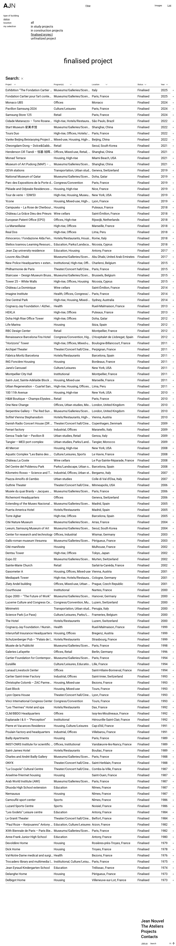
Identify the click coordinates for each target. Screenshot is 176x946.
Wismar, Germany (103, 534)
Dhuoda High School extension (26, 787)
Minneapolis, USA (103, 485)
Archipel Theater (16, 349)
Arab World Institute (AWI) (23, 781)
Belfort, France (102, 818)
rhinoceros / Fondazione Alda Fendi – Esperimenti (30, 238)
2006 (164, 485)
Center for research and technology (29, 534)
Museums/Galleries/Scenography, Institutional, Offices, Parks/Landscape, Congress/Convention (73, 491)
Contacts (149, 936)
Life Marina (13, 325)
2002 (164, 547)
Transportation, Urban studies (73, 170)
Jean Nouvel (152, 921)
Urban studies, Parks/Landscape (73, 442)
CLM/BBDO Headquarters (23, 713)
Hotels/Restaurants (67, 355)
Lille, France (100, 664)
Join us (144, 943)
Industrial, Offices (65, 429)
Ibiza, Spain (99, 325)
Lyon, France (100, 201)
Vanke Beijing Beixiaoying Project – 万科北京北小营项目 (30, 139)
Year (164, 84)
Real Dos (11, 232)
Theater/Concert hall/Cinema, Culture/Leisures (73, 769)
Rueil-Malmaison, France (108, 306)
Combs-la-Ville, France (106, 769)
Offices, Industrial (65, 534)
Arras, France (100, 522)
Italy (94, 90)
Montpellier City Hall (19, 374)
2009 (164, 423)
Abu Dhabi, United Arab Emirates (113, 257)
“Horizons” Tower (17, 343)
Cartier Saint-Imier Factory (23, 676)
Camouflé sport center (20, 800)
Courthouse (13, 590)
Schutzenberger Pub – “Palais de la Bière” (30, 639)
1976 (164, 855)
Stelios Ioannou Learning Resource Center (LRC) (30, 244)
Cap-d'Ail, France (103, 726)
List (169, 5)
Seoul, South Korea (104, 146)
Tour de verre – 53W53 (21, 195)
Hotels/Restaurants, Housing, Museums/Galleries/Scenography (73, 238)
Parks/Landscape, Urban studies (73, 466)
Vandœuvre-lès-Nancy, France (112, 744)
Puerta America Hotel (20, 510)
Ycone (10, 201)
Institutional (61, 374)
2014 (164, 288)
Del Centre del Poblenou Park (25, 466)
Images (158, 5)
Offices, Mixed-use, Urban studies (73, 584)
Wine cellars (62, 213)
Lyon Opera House (18, 695)
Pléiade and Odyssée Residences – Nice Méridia (30, 189)
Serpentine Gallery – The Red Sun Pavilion (30, 411)
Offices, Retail (63, 652)
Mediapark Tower (17, 578)
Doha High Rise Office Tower (25, 318)
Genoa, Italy (99, 436)
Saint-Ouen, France (104, 775)
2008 (164, 448)
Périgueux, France (104, 541)
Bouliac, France (102, 750)
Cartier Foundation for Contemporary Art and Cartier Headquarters (30, 658)
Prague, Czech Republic (107, 584)
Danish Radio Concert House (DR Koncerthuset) (30, 423)
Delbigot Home (15, 880)
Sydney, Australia (103, 300)
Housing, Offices (65, 633)
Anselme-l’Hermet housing (23, 775)
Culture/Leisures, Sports (70, 454)
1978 (164, 849)
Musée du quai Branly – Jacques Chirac (30, 491)
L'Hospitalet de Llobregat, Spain (112, 337)
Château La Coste (17, 460)
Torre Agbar (13, 516)
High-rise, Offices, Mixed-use (72, 343)
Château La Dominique (21, 288)
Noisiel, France (102, 806)
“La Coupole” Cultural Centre (24, 769)
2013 (164, 306)
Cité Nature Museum (19, 522)
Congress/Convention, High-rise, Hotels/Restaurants (73, 337)
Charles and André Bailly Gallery (26, 757)
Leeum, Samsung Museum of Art (27, 528)
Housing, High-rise (66, 158)
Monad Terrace (16, 158)
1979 (164, 843)
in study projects (42, 26)
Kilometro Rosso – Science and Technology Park (30, 473)
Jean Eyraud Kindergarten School (28, 868)
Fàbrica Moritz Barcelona (22, 355)
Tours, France (101, 689)
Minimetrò (12, 608)
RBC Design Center (18, 331)
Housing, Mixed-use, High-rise (73, 201)
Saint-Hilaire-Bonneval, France (112, 670)
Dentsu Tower (15, 553)
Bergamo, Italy (101, 473)
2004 (164, 522)
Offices (58, 102)
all (32, 22)
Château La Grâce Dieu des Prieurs (28, 213)
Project (11, 84)
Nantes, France (102, 590)
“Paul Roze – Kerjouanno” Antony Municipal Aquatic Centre (30, 824)
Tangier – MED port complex (24, 442)
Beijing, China (101, 139)
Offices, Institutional (67, 744)
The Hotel (12, 621)
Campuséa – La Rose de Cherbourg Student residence (30, 207)
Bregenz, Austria (102, 633)
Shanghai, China (102, 127)
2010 (164, 392)
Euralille (11, 664)
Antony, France (102, 250)
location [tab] (7, 22)
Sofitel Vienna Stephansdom (24, 417)
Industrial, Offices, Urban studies (73, 473)
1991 (164, 726)
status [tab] (6, 19)
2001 (164, 571)
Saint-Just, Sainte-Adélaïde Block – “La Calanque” (30, 380)
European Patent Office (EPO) (25, 220)
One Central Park (17, 300)
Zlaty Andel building (18, 584)
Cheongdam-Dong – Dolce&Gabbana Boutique (30, 146)
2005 (164, 504)
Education (60, 787)
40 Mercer (12, 448)
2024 (164, 102)
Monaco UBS (14, 102)
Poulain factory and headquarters (28, 732)
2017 (164, 250)
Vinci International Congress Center (29, 701)
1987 (164, 769)
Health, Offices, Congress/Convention (73, 294)
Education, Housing (67, 250)
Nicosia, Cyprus (102, 244)
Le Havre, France (103, 454)
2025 (164, 90)
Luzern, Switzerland (105, 602)
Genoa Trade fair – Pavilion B (25, 436)
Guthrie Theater (16, 485)
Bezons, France (102, 682)
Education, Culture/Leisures (72, 824)
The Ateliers (152, 926)
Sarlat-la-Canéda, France (108, 565)
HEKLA (10, 312)
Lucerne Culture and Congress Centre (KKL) (30, 602)
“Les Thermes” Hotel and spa (25, 707)
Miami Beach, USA (104, 158)
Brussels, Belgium (103, 275)
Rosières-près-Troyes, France (111, 843)
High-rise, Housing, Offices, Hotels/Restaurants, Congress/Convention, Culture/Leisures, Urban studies (73, 386)
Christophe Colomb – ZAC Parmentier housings (30, 682)
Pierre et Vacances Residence (25, 726)
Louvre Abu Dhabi (17, 257)
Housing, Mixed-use (67, 380)
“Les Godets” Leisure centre (24, 812)
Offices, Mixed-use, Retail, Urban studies (73, 152)
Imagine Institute (17, 294)
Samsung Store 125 (18, 115)
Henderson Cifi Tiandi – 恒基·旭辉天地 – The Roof (30, 152)
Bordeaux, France (103, 362)
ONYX (9, 763)
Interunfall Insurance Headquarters (29, 633)
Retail (57, 115)
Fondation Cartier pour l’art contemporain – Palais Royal (30, 96)
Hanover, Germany (104, 596)
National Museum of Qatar (23, 176)
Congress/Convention (68, 183)
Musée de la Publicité (20, 645)
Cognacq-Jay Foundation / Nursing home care (30, 627)
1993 (164, 676)
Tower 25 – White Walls (21, 281)
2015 (164, 263)
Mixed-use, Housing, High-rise (73, 139)
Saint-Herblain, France (106, 763)
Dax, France (99, 707)
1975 (164, 861)
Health (58, 306)
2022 (164, 121)
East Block (13, 689)
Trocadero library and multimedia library (30, 861)
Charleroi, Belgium (104, 263)
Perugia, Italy (100, 608)
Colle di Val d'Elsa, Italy (107, 479)
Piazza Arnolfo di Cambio (22, 479)
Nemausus (13, 794)
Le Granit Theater (17, 818)
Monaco (97, 102)
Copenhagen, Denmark (107, 423)
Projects (148, 931)
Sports (58, 800)
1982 (164, 824)
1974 (164, 868)
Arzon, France (101, 824)
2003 (164, 534)
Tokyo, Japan (100, 553)
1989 (164, 738)
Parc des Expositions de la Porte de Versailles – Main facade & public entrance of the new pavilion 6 (30, 183)
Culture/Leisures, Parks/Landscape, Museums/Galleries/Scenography (73, 615)
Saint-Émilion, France (106, 213)
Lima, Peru (99, 232)
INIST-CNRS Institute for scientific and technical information (30, 744)
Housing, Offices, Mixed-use (72, 571)
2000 (164, 590)
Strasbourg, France (104, 639)
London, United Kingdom (108, 405)
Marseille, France (103, 226)
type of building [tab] (11, 15)
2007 (164, 473)
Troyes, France (101, 849)
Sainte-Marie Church (19, 565)
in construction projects (47, 30)
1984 (164, 812)
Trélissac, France (103, 868)
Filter (88, 5)
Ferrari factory (15, 429)
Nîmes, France (101, 787)
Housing (59, 207)
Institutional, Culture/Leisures (73, 861)
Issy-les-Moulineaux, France (110, 713)
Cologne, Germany (104, 578)
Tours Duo (12, 133)
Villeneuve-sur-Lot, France (109, 880)
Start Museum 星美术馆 (21, 127)
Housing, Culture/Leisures (71, 726)
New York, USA (102, 195)
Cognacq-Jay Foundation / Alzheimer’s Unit (30, 306)
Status (142, 84)
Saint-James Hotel (18, 750)
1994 (164, 658)
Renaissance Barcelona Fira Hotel (28, 337)
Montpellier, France (104, 331)
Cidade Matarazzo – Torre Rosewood (30, 121)
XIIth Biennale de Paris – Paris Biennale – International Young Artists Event (30, 831)
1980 (164, 837)
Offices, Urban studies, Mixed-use (73, 405)
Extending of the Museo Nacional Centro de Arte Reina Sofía (30, 504)
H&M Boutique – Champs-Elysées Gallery (30, 399)
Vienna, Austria (102, 417)
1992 (164, 707)
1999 (164, 627)
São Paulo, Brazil (103, 121)
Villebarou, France (104, 732)
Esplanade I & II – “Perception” (26, 719)
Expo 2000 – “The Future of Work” (28, 596)
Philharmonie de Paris (20, 269)
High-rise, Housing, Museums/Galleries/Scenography (73, 195)
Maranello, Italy (102, 429)
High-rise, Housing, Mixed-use (73, 300)
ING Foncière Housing (20, 362)
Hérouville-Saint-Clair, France (111, 719)
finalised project (42, 34)
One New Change (17, 405)
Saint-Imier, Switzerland (107, 676)
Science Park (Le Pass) (21, 615)
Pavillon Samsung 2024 (21, 109)
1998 (164, 645)
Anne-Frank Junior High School (26, 837)
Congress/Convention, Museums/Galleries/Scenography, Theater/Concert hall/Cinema (73, 602)
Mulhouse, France (104, 547)
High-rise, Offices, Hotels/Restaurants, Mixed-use (73, 133)
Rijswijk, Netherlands (105, 220)
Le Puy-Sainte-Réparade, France (113, 460)
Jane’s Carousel (16, 368)
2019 (164, 170)
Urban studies (63, 479)
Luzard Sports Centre (20, 806)
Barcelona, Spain (103, 355)
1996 (164, 652)
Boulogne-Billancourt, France (111, 343)
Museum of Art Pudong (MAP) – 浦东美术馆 (30, 164)
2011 (164, 343)
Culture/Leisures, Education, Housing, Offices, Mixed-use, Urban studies (73, 664)
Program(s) (63, 84)
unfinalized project (43, 38)
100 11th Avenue (17, 392)
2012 (164, 318)
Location (99, 84)
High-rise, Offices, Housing (71, 281)
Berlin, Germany (102, 652)
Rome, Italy (99, 238)
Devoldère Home (17, 843)
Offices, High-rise (65, 220)
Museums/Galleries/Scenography (73, 90)
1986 (164, 800)
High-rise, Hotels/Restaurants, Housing (73, 121)
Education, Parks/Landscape (73, 244)
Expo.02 (11, 559)
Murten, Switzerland (105, 559)
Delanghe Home (16, 874)
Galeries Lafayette (18, 652)
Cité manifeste (15, 547)
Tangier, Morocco (103, 442)
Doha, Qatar (99, 176)
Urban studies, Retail (67, 436)
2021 (164, 146)
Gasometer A (14, 571)
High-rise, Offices (65, 226)
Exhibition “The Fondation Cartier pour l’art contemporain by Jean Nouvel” (30, 90)
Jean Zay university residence (25, 250)
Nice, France (100, 189)
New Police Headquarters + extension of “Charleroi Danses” (30, 263)
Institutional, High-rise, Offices (73, 263)
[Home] (9, 4)
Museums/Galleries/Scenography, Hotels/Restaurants (73, 504)
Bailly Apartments (17, 738)
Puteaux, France (102, 207)
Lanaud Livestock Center (22, 670)
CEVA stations (15, 170)
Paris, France (100, 96)
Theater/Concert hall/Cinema (73, 269)
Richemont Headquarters (22, 497)
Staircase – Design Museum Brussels (30, 275)
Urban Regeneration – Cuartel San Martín (30, 386)
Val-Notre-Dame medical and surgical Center (30, 855)
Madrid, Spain (101, 504)
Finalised (143, 90)
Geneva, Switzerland (105, 170)
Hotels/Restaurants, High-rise (73, 417)
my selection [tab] (9, 26)
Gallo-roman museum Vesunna (26, 541)
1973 (164, 874)
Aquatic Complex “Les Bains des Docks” (30, 454)
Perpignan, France (104, 349)
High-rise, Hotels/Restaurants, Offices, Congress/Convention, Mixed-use (73, 578)
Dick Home (13, 849)
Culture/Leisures (65, 109)
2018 (164, 207)
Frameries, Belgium (104, 615)
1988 (164, 757)
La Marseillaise (15, 226)
